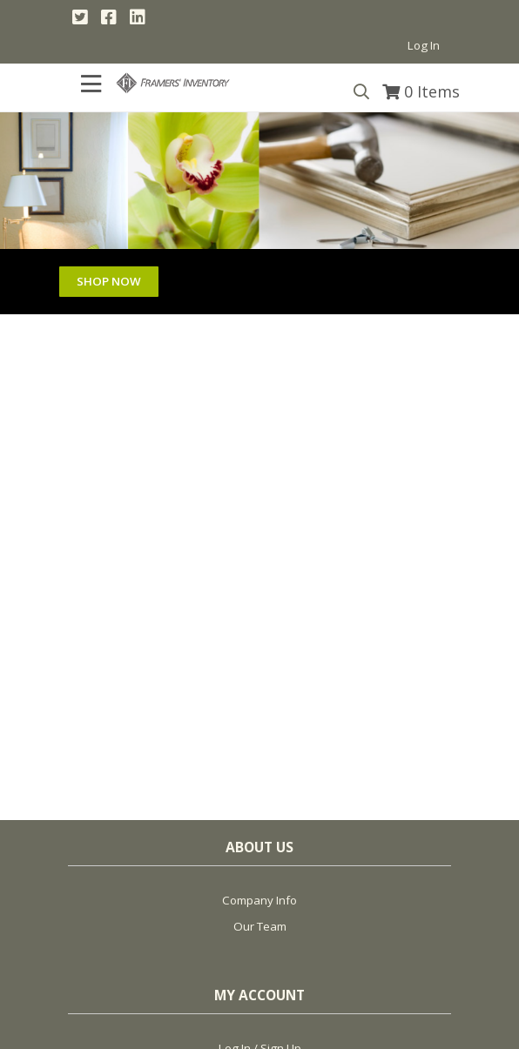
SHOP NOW (109, 281)
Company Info (259, 900)
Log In (424, 45)
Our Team (259, 926)
